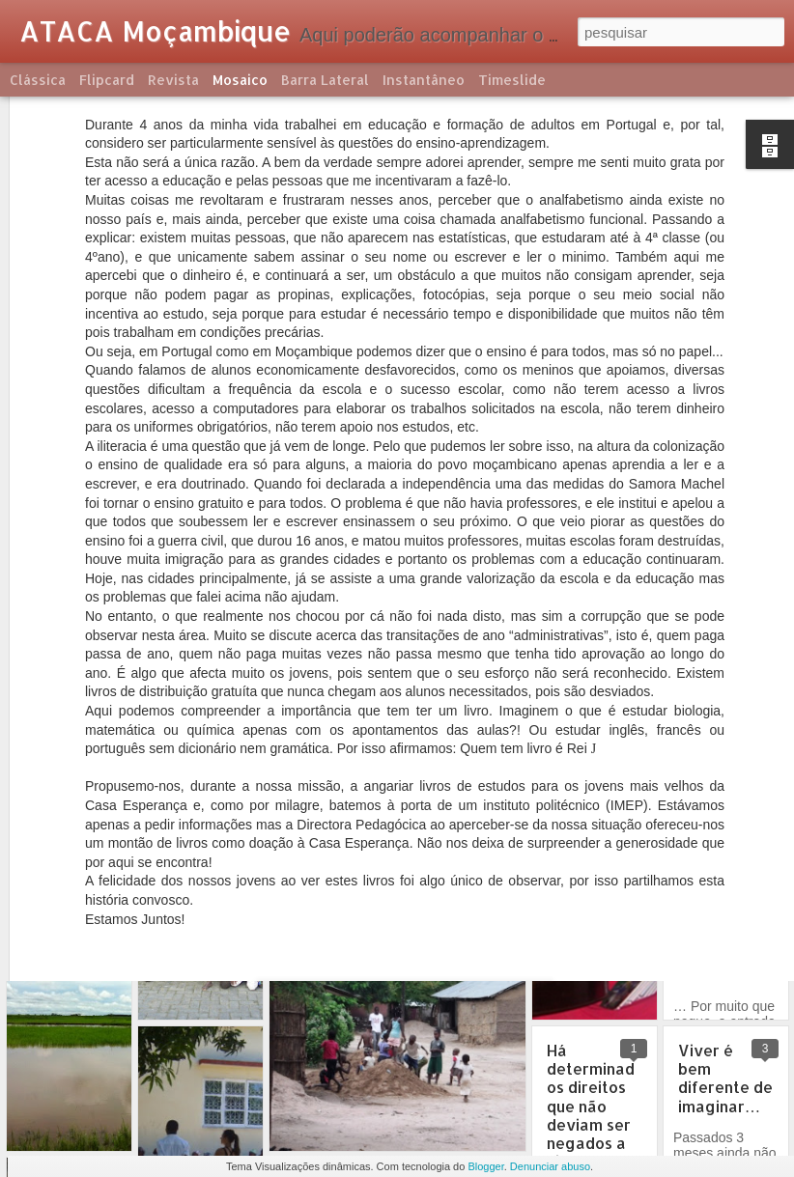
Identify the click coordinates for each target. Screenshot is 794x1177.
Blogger (485, 1166)
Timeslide (512, 79)
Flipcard (106, 79)
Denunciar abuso (550, 1166)
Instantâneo (424, 79)
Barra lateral (325, 79)
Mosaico (240, 79)
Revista (173, 79)
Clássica (38, 79)
